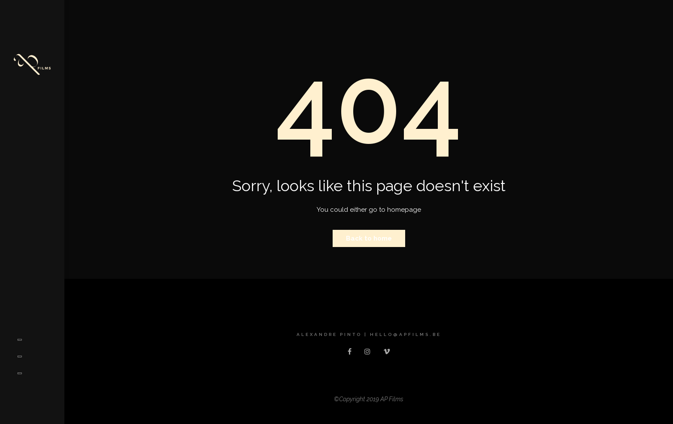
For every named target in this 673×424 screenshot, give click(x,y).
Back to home (369, 238)
